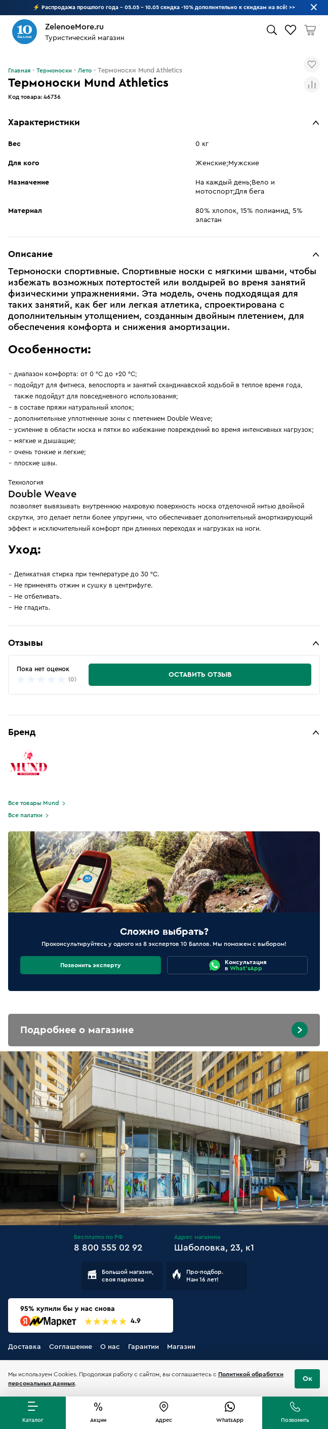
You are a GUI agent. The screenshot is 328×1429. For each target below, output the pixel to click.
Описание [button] (30, 254)
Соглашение (70, 1346)
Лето (85, 70)
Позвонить (295, 1420)
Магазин (181, 1346)
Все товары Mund (33, 803)
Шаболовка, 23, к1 (214, 1247)
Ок (307, 1378)
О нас (110, 1346)
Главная (19, 70)
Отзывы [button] (25, 642)
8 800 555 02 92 (108, 1247)
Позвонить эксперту (90, 965)
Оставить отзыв (200, 674)
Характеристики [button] (44, 122)
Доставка (24, 1346)
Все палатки (25, 815)
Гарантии (143, 1346)
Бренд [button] (21, 732)
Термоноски (54, 70)
